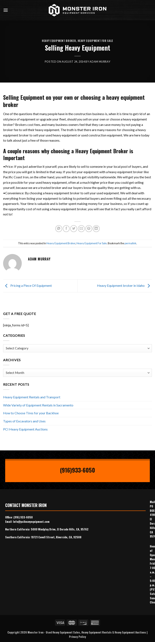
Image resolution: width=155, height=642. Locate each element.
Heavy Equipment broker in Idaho (124, 285)
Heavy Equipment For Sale (95, 41)
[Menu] (5, 10)
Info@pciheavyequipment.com (31, 521)
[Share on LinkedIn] (96, 228)
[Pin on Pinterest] (88, 228)
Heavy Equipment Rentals (96, 632)
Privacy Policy (77, 637)
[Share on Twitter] (73, 228)
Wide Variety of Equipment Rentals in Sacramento (38, 405)
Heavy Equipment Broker (59, 41)
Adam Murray (100, 61)
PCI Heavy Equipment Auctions (25, 429)
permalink (130, 243)
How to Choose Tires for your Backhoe (31, 413)
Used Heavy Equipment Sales (63, 632)
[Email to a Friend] (81, 228)
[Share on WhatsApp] (58, 228)
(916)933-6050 (77, 470)
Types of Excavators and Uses (24, 421)
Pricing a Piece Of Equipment (27, 285)
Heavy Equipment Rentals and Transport (31, 397)
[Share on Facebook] (66, 228)
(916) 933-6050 (23, 517)
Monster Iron (36, 632)
